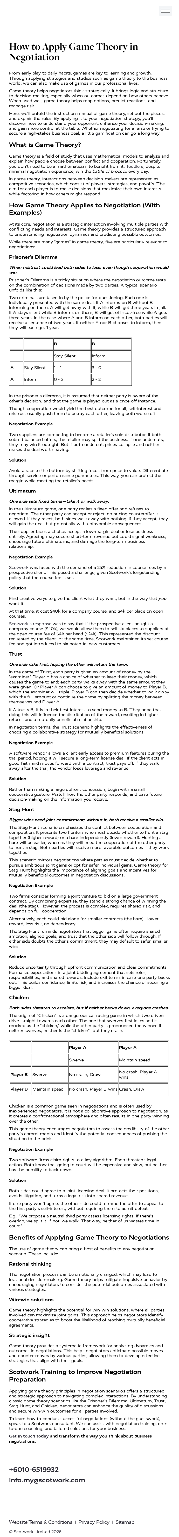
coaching (33, 1428)
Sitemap (125, 1522)
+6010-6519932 (34, 1469)
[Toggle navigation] (165, 11)
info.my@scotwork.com (47, 1480)
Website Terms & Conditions (40, 1522)
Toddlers (134, 166)
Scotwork (19, 567)
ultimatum (32, 508)
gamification (108, 133)
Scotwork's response (30, 623)
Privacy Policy (94, 1522)
